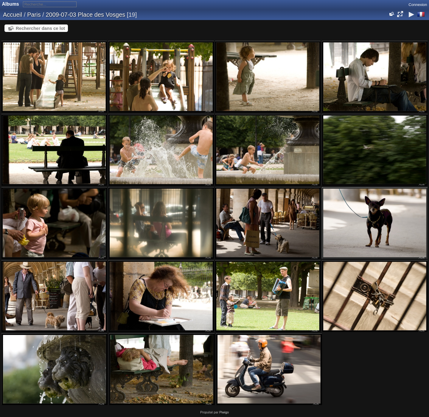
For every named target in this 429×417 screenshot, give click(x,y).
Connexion (417, 4)
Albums (10, 4)
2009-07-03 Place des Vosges (85, 14)
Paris (34, 14)
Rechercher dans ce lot (40, 28)
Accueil (12, 14)
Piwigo (224, 412)
